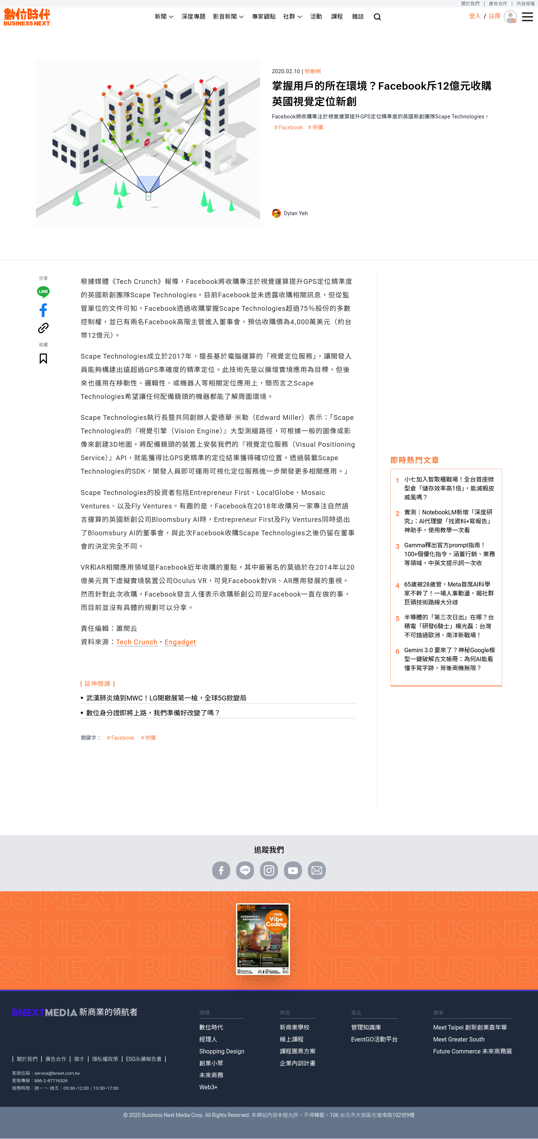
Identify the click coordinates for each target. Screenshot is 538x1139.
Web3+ (208, 1087)
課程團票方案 (298, 1051)
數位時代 (211, 1027)
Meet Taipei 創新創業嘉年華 (470, 1027)
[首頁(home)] (27, 16)
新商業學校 (295, 1027)
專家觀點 (264, 16)
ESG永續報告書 (143, 1059)
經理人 (208, 1039)
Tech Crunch (137, 642)
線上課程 (292, 1039)
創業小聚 (211, 1063)
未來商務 (211, 1075)
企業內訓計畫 (298, 1063)
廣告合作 (498, 3)
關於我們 (470, 3)
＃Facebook (288, 127)
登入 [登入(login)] (475, 16)
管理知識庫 (366, 1027)
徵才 (79, 1059)
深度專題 (193, 16)
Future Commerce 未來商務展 (472, 1051)
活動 (316, 16)
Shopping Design (221, 1051)
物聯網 (313, 71)
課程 (337, 16)
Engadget (180, 642)
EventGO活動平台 (374, 1039)
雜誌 (358, 16)
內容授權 (526, 3)
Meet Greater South (459, 1039)
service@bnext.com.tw (57, 1073)
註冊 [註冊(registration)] (495, 16)
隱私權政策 (105, 1059)
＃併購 (315, 127)
